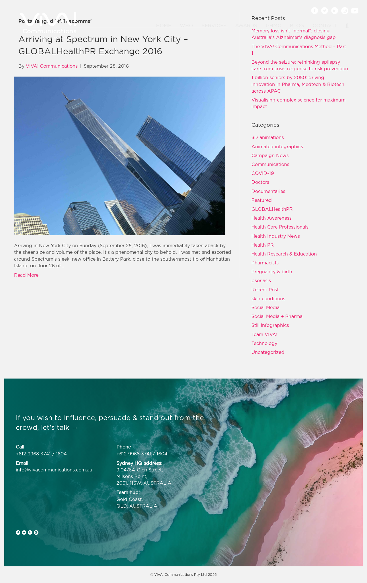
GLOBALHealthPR (272, 209)
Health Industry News (275, 236)
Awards (246, 25)
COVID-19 (262, 173)
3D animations (267, 137)
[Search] (345, 25)
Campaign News (270, 155)
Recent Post (265, 289)
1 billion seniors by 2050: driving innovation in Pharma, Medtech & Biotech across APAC (297, 84)
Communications (270, 164)
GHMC (273, 25)
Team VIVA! (264, 334)
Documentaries (268, 191)
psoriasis (261, 280)
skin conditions (268, 298)
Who (186, 25)
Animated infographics (277, 146)
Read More (26, 275)
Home (163, 25)
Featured (261, 200)
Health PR (262, 244)
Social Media (265, 307)
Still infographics (270, 325)
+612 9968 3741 (33, 453)
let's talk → (59, 427)
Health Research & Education (284, 253)
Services (214, 25)
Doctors (260, 182)
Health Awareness (271, 218)
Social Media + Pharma (276, 316)
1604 (61, 453)
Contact (325, 25)
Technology (264, 343)
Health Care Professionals (280, 226)
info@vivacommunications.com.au (54, 469)
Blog (297, 25)
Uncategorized (267, 352)
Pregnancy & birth (271, 271)
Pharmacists (265, 262)
